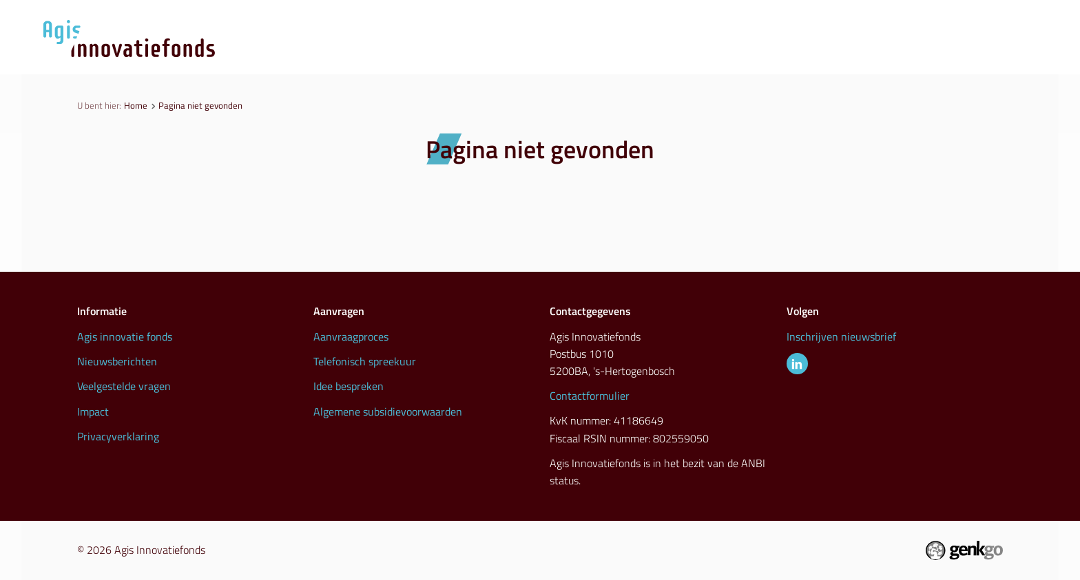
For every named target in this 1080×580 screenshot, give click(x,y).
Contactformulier (590, 395)
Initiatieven (766, 55)
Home (135, 105)
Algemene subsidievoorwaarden (387, 411)
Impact (93, 411)
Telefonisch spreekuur (364, 361)
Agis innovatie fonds (124, 336)
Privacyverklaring (118, 436)
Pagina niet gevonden (200, 105)
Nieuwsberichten (117, 361)
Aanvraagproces (578, 55)
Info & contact (959, 55)
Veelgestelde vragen (124, 386)
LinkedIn (797, 363)
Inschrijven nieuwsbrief (841, 336)
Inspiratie (859, 55)
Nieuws (679, 55)
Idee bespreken (348, 386)
